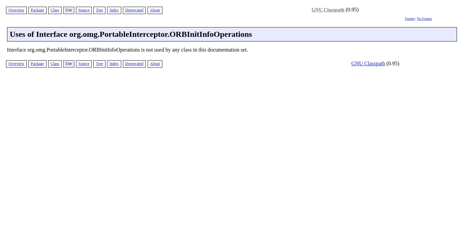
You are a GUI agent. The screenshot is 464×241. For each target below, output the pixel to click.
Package (37, 10)
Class (55, 10)
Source (83, 10)
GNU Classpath (328, 9)
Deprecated (134, 10)
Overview (16, 10)
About (155, 10)
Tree (99, 10)
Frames (410, 18)
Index (114, 10)
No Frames (424, 18)
